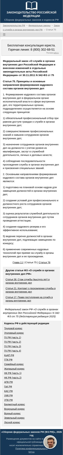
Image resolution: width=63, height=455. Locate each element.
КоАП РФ (9, 355)
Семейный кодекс (14, 364)
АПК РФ (8, 382)
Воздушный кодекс (14, 409)
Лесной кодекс (12, 422)
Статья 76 (44, 262)
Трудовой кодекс (13, 328)
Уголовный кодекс (14, 333)
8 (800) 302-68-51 (43, 49)
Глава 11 (18, 262)
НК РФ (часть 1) (13, 373)
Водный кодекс (12, 413)
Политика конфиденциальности (31, 448)
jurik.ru (56, 53)
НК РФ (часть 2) (13, 377)
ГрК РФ (8, 386)
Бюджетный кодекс (14, 404)
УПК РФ (8, 400)
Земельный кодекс (14, 417)
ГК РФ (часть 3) (12, 346)
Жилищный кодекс (14, 368)
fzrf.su (31, 452)
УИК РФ (8, 395)
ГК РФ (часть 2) (12, 341)
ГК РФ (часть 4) (12, 350)
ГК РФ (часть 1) (12, 337)
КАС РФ (8, 391)
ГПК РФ (8, 359)
